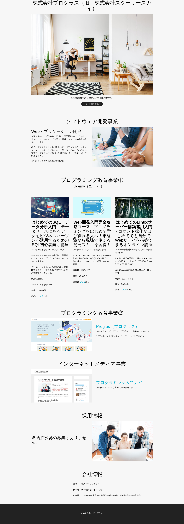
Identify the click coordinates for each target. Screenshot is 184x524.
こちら (124, 290)
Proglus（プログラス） (117, 326)
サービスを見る (92, 104)
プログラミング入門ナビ (119, 383)
